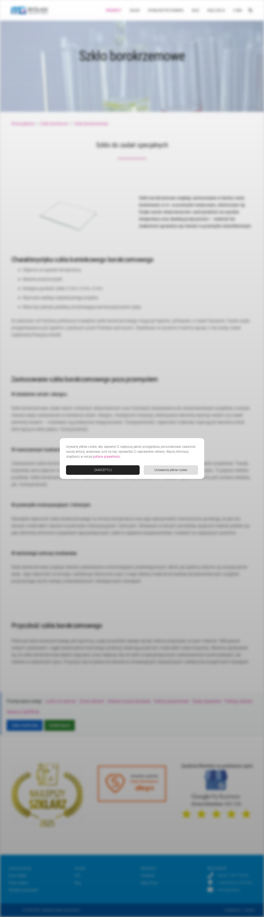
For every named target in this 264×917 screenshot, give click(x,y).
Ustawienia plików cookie (170, 470)
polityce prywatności (106, 456)
